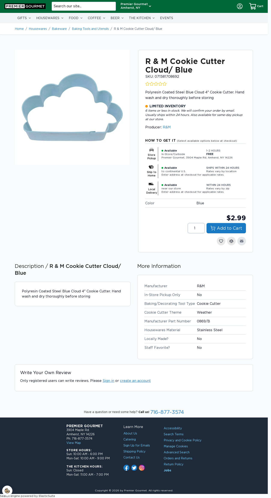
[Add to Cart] (226, 228)
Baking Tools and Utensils (90, 28)
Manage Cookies (176, 446)
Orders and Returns (178, 458)
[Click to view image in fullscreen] (72, 107)
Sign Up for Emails (136, 445)
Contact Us (131, 457)
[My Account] (239, 6)
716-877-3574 (167, 412)
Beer (115, 18)
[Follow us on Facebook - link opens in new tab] (126, 468)
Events (166, 18)
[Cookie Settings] (7, 491)
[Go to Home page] (25, 6)
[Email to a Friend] (241, 241)
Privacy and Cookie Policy (182, 440)
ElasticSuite (47, 496)
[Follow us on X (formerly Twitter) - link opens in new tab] (134, 468)
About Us (130, 433)
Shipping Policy (134, 451)
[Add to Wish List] (221, 241)
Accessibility (173, 428)
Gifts (22, 18)
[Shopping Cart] (256, 6)
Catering (129, 439)
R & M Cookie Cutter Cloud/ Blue (138, 28)
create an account (135, 381)
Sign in (108, 381)
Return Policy (173, 464)
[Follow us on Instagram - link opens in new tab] (142, 468)
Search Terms (174, 434)
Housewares (47, 18)
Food (73, 18)
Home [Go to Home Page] (19, 28)
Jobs (167, 470)
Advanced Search (177, 452)
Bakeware (59, 28)
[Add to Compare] (231, 241)
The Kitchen (140, 18)
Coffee (94, 18)
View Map (73, 443)
